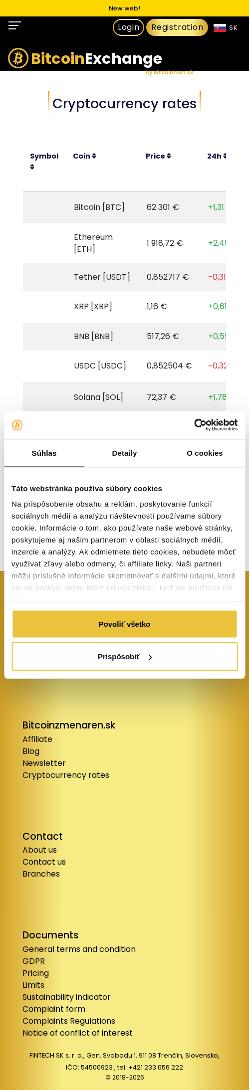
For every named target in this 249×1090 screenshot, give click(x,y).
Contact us (44, 862)
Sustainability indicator (66, 997)
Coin (84, 156)
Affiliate (37, 739)
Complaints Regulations (68, 1021)
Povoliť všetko (125, 623)
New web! (124, 8)
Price (158, 156)
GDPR (33, 961)
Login (129, 27)
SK (226, 27)
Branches (41, 874)
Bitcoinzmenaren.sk (68, 725)
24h (217, 156)
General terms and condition (79, 949)
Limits (33, 985)
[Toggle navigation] (15, 25)
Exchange (85, 62)
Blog (30, 751)
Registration (177, 27)
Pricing (35, 973)
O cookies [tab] (205, 452)
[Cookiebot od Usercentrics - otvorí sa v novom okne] (194, 425)
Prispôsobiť (125, 656)
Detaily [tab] (124, 452)
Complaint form (53, 1009)
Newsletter (44, 763)
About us (39, 850)
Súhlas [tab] (44, 452)
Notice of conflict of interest (77, 1033)
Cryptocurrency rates (65, 775)
